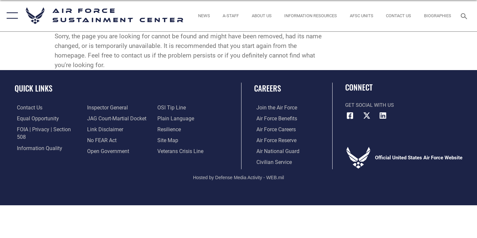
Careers (267, 88)
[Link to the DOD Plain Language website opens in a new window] (174, 107)
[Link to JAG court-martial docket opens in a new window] (114, 107)
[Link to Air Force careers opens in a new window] (273, 129)
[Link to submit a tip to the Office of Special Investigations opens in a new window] (99, 151)
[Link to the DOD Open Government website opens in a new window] (106, 140)
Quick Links (33, 88)
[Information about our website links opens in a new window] (103, 118)
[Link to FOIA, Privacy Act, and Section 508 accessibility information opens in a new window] (45, 129)
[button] (11, 15)
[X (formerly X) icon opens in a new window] (367, 116)
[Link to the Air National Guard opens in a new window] (274, 151)
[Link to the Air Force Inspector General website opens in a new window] (34, 151)
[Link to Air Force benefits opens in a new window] (273, 118)
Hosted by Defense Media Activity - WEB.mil (238, 176)
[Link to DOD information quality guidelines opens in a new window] (36, 140)
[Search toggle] (465, 15)
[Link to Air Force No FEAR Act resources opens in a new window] (100, 129)
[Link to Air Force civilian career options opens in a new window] (271, 161)
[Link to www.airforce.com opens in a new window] (273, 107)
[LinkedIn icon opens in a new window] (383, 116)
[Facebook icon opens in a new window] (350, 116)
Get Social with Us (369, 105)
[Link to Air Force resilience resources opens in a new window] (169, 118)
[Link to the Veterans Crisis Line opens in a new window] (180, 140)
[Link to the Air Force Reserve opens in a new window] (273, 140)
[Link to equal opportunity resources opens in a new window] (34, 118)
